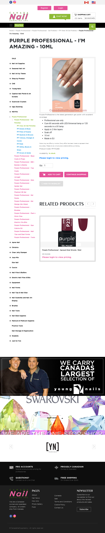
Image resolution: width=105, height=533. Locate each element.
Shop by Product (18, 78)
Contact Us (58, 508)
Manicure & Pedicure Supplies (23, 321)
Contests (57, 495)
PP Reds (20, 144)
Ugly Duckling (17, 107)
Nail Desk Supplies (19, 316)
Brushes (15, 306)
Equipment (16, 282)
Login (60, 8)
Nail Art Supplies (18, 63)
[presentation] (87, 204)
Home (11, 30)
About (34, 495)
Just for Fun (16, 341)
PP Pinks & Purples (24, 132)
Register (44, 8)
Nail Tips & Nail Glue (20, 292)
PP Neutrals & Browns (25, 135)
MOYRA (15, 112)
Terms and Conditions (63, 501)
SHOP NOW (52, 379)
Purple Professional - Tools (24, 237)
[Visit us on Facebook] (11, 516)
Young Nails (16, 88)
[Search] (92, 26)
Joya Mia (15, 257)
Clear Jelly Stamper (19, 252)
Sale (56, 498)
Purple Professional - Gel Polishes (45, 30)
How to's (35, 501)
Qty (40, 165)
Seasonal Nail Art (18, 68)
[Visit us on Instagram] (15, 516)
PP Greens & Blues (24, 129)
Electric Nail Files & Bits (21, 277)
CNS (13, 83)
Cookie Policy (59, 504)
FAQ (34, 507)
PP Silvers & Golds (24, 153)
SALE (14, 58)
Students (15, 336)
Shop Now (19, 25)
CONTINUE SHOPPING (76, 174)
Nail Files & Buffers (19, 272)
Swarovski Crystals (19, 102)
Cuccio (14, 267)
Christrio (15, 247)
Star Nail (15, 262)
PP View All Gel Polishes (68, 30)
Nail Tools (16, 311)
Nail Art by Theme (19, 73)
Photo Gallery (37, 504)
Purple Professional (23, 30)
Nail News (36, 498)
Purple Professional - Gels (24, 180)
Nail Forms (16, 287)
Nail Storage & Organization (22, 331)
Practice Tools (17, 326)
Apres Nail (16, 242)
